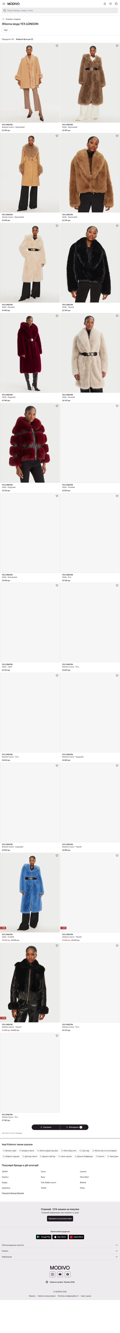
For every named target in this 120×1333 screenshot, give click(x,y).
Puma (43, 1222)
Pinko (82, 1238)
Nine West (84, 1228)
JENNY (5, 1222)
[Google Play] (43, 1287)
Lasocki (83, 1222)
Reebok (83, 1233)
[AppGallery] (76, 1287)
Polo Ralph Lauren (48, 1233)
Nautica (5, 1228)
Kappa (4, 1233)
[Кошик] (116, 4)
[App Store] (60, 1287)
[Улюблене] (110, 4)
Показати (19, 1133)
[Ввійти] (105, 4)
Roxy (43, 1228)
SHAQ (43, 1238)
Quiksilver (6, 1238)
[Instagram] (52, 1325)
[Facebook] (68, 1325)
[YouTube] (60, 1325)
